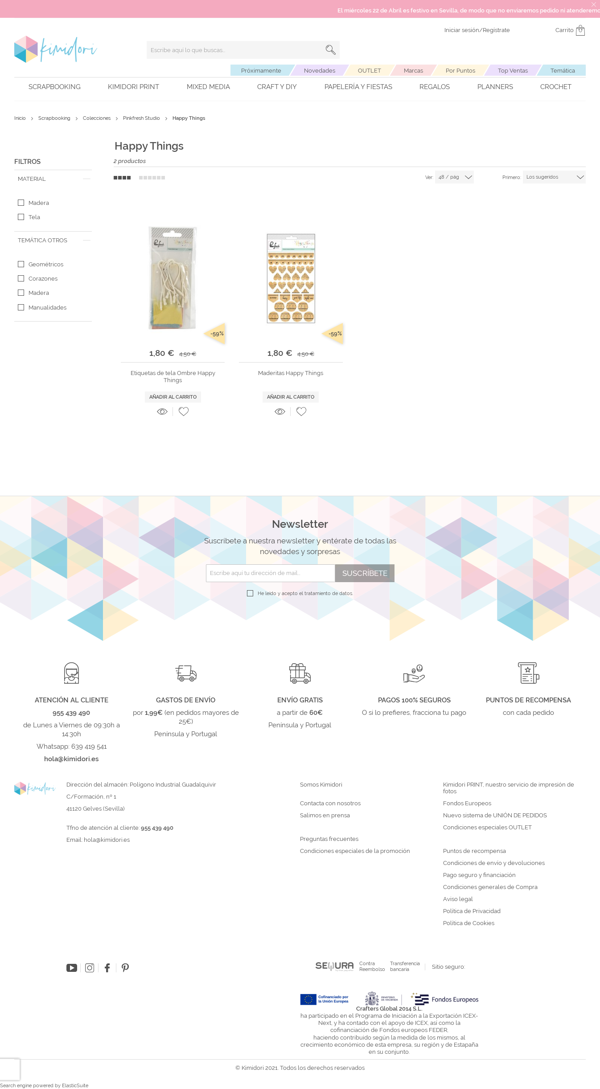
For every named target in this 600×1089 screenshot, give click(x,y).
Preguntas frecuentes (329, 839)
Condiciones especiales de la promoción (355, 851)
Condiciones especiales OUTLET (487, 827)
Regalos (434, 87)
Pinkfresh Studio (142, 118)
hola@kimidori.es (107, 839)
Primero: (511, 177)
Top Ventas (513, 70)
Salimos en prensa (325, 815)
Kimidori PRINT (133, 87)
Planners (495, 87)
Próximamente (261, 70)
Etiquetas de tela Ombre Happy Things (173, 376)
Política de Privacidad (472, 911)
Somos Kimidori (321, 785)
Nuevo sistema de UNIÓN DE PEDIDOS (495, 815)
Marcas (413, 70)
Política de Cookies (468, 923)
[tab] (53, 179)
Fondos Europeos (467, 803)
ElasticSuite (75, 1086)
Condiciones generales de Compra (490, 887)
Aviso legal (458, 899)
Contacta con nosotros (330, 803)
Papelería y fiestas (358, 87)
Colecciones (97, 118)
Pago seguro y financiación (479, 875)
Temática (563, 70)
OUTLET (369, 70)
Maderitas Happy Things (290, 373)
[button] (183, 411)
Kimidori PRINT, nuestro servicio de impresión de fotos (508, 788)
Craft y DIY (277, 87)
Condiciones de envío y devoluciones (494, 863)
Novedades (319, 70)
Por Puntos (460, 70)
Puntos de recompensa (474, 851)
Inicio (20, 118)
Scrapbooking (55, 87)
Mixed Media (208, 87)
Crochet (555, 87)
